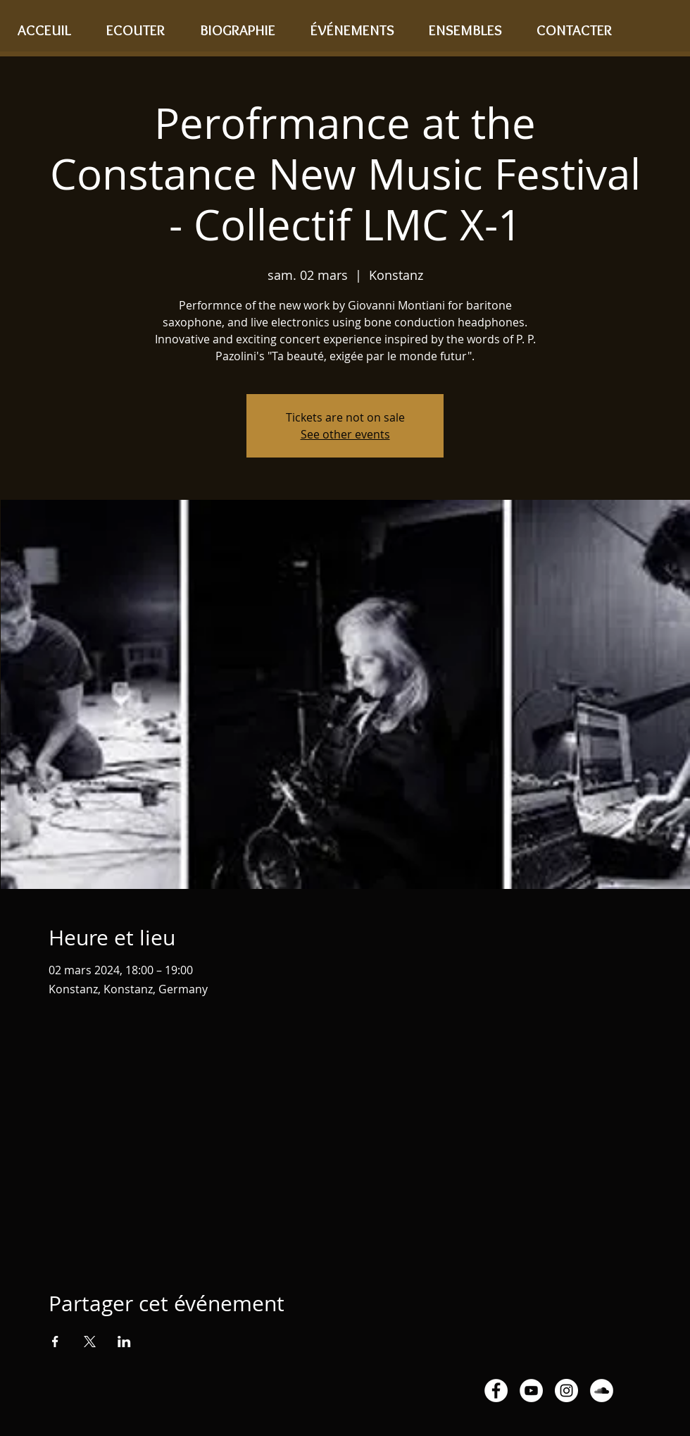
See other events (345, 434)
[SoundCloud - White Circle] (601, 1390)
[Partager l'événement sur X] (89, 1341)
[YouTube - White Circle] (531, 1390)
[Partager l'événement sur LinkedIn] (124, 1341)
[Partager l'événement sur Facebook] (55, 1341)
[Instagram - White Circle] (566, 1390)
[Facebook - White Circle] (496, 1390)
